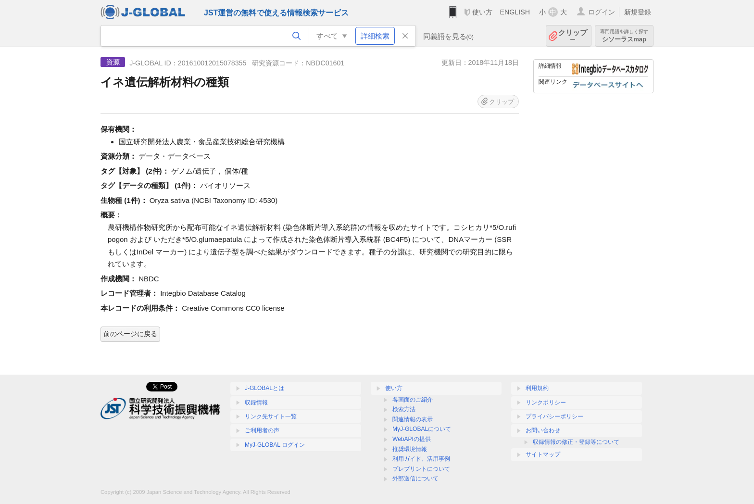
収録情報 (256, 402)
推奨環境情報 (409, 449)
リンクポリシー (546, 402)
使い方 (482, 12)
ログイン (601, 12)
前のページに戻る (130, 334)
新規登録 (637, 12)
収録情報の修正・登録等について (576, 442)
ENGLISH (515, 12)
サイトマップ (543, 454)
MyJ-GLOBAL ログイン (275, 444)
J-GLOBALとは (264, 388)
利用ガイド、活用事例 (421, 458)
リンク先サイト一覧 (271, 416)
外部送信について (415, 478)
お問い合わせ (543, 430)
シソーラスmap (624, 36)
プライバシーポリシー (554, 416)
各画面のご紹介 (412, 399)
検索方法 (403, 409)
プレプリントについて (421, 469)
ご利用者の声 (262, 430)
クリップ (572, 35)
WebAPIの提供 (411, 439)
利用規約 (537, 388)
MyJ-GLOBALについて (421, 429)
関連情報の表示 (412, 419)
